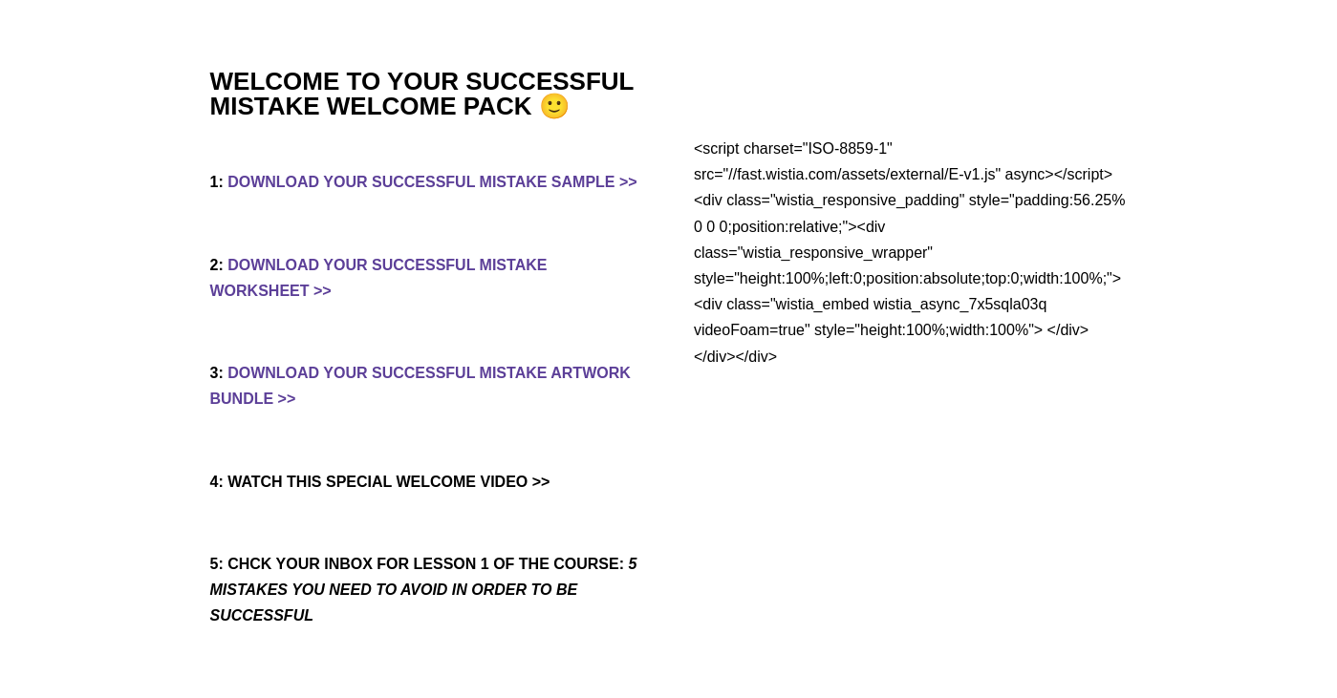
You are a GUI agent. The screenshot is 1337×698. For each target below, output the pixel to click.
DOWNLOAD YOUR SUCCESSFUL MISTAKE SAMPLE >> (431, 182)
